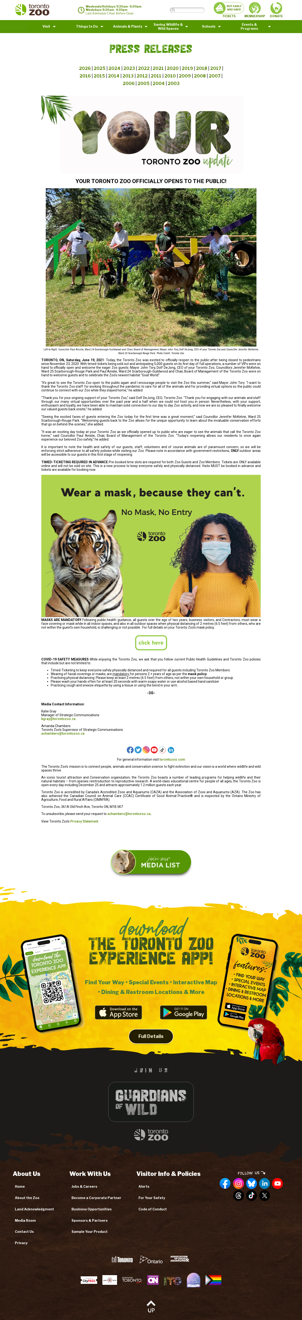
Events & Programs (249, 26)
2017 (215, 68)
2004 (159, 83)
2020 (173, 68)
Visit (46, 26)
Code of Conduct (152, 1209)
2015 (99, 75)
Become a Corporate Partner (96, 1198)
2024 (114, 68)
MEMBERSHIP (254, 10)
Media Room (25, 1220)
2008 (200, 75)
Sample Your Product (89, 1232)
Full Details (151, 1044)
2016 (85, 75)
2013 (128, 75)
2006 (128, 83)
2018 (201, 68)
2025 (99, 68)
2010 (170, 75)
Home (20, 1186)
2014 (113, 75)
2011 (156, 75)
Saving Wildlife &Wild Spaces (168, 26)
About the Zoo (27, 1198)
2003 (174, 83)
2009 (185, 75)
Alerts (143, 1186)
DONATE (276, 10)
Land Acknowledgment (34, 1209)
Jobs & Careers (84, 1186)
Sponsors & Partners (89, 1220)
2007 (214, 75)
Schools (208, 26)
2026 (85, 68)
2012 (142, 75)
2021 (158, 68)
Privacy (21, 1243)
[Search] (191, 10)
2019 (187, 68)
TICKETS (229, 10)
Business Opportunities (91, 1209)
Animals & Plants (127, 26)
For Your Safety (151, 1198)
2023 (129, 68)
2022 (144, 68)
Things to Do (87, 26)
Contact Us (24, 1232)
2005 (144, 83)
